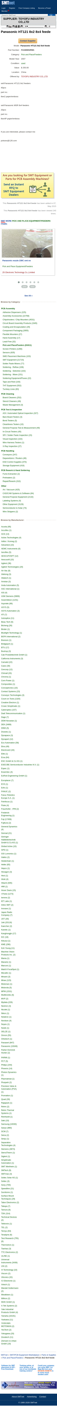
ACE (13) (5, 534)
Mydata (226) (7, 1002)
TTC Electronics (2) (9, 1252)
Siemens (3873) (8, 1149)
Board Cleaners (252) (12, 397)
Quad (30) (5, 1099)
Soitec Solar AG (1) (9, 1177)
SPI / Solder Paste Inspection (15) (17, 435)
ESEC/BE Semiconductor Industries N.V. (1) (20, 765)
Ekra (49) (5, 746)
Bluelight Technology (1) (11, 633)
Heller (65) (5, 864)
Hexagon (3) (6, 872)
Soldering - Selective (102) (14, 371)
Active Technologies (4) (11, 537)
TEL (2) (4, 1227)
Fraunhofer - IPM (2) (10, 809)
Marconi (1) (6, 965)
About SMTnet (18, 1396)
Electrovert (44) (8, 750)
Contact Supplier (28, 41)
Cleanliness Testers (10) (13, 424)
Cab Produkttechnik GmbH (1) (14, 655)
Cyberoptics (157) (9, 710)
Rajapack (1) (6, 1103)
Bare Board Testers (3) (12, 417)
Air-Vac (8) (5, 570)
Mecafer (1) (6, 973)
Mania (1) (5, 958)
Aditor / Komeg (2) (9, 541)
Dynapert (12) (7, 739)
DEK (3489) (6, 724)
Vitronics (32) (7, 1277)
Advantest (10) (7, 545)
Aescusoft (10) (7, 559)
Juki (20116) (6, 922)
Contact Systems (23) (10, 691)
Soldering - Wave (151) (13, 374)
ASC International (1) (10, 589)
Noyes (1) (5, 1024)
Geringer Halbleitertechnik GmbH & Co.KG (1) (9, 840)
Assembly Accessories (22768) (16, 316)
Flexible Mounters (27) (12, 334)
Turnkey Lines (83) (11, 389)
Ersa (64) (5, 757)
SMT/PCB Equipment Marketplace (24, 1355)
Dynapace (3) (7, 735)
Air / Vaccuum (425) (11, 489)
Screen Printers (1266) (12, 349)
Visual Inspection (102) (12, 439)
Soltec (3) (5, 1181)
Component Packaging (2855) (16, 330)
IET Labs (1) (6, 901)
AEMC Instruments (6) (11, 548)
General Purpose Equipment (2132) (18, 497)
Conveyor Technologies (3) (12, 695)
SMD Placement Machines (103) (17, 356)
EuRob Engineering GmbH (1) (14, 776)
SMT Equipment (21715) (13, 360)
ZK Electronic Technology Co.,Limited (18, 272)
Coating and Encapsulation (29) (16, 327)
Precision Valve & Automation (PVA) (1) (9, 1089)
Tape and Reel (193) (11, 382)
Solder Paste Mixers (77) (13, 363)
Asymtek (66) (7, 603)
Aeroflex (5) (6, 552)
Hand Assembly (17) (11, 338)
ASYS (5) (5, 607)
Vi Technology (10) (9, 1270)
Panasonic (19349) (9, 1046)
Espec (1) (5, 768)
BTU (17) (5, 647)
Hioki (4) (4, 879)
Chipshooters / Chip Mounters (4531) (19, 319)
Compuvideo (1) (8, 684)
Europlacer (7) (7, 780)
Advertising (31, 1396)
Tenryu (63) (6, 1231)
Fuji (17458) (6, 819)
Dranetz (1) (6, 732)
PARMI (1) (5, 1057)
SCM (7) (4, 1131)
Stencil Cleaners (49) (12, 401)
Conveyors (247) (10, 454)
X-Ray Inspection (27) (12, 446)
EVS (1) (4, 784)
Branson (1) (6, 640)
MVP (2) (4, 998)
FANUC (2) (6, 791)
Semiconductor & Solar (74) (15, 508)
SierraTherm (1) (8, 1152)
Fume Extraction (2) (11, 474)
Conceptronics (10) (9, 688)
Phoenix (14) (6, 1068)
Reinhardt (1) (7, 1117)
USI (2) (4, 1266)
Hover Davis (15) (8, 890)
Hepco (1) (5, 868)
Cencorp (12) (7, 669)
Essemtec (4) (7, 772)
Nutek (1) (5, 1028)
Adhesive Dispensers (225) (14, 312)
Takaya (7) (5, 1206)
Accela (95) (6, 527)
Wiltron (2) (5, 1298)
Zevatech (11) (7, 1337)
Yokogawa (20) (7, 1333)
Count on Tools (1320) (10, 699)
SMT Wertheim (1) (9, 1166)
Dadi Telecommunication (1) (13, 713)
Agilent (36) (6, 563)
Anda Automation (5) (10, 585)
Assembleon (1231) (9, 600)
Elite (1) (4, 754)
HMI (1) (4, 886)
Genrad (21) (6, 833)
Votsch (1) (5, 1284)
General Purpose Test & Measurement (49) (21, 428)
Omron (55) (6, 1035)
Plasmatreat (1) (8, 1079)
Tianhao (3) (6, 1248)
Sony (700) (6, 1185)
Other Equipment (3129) (13, 504)
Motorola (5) (6, 987)
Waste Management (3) (13, 405)
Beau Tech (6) (7, 622)
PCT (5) (4, 1061)
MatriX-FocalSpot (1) (10, 969)
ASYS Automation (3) (10, 611)
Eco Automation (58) (10, 743)
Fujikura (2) (6, 823)
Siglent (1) (5, 1156)
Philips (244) (6, 1065)
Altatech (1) (6, 578)
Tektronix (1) (6, 1223)
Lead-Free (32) (9, 341)
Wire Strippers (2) (10, 511)
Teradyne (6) (6, 1235)
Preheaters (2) (9, 477)
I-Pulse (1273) (7, 894)
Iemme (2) (5, 897)
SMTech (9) (6, 1170)
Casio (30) (5, 666)
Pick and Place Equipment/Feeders (17, 266)
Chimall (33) (6, 673)
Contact (42, 1396)
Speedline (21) (7, 1188)
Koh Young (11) (8, 948)
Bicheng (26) (6, 625)
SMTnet (4, 1355)
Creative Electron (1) (10, 702)
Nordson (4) (6, 1020)
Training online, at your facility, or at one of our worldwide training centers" (28, 1368)
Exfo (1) (4, 788)
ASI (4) (4, 592)
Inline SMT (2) (7, 905)
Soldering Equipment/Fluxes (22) (17, 378)
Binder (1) (5, 629)
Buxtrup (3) (6, 651)
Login (4, 8)
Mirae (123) (6, 980)
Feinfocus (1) (7, 801)
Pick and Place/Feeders (31, 54)
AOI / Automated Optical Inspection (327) (20, 413)
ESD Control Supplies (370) (15, 462)
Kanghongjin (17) (8, 933)
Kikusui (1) (5, 941)
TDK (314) (5, 1213)
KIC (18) (4, 937)
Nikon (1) (5, 1013)
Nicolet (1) (5, 1009)
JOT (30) (5, 919)
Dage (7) (5, 717)
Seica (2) (5, 1135)
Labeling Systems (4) (12, 500)
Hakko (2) (5, 857)
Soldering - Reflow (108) (13, 367)
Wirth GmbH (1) (8, 1302)
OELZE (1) (5, 1031)
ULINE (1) (5, 1256)
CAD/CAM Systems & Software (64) (18, 493)
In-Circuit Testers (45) (12, 431)
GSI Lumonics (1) (8, 853)
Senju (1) (5, 1139)
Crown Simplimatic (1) (10, 706)
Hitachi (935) (6, 883)
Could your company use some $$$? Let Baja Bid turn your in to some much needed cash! (46, 1370)
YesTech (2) (6, 1330)
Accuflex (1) (6, 530)
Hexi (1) (4, 875)
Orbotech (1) (6, 1039)
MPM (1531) (6, 991)
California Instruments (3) (12, 658)
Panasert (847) (7, 1042)
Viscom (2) (5, 1273)
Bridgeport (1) (7, 644)
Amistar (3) (6, 581)
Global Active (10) (9, 846)
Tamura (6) (6, 1210)
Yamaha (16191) (8, 1316)
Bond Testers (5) (10, 420)
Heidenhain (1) (7, 861)
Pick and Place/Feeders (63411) (17, 345)
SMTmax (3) (6, 1174)
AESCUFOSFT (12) (9, 556)
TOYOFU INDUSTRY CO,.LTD (31, 20)
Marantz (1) (6, 962)
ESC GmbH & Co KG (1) (11, 761)
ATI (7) (4, 614)
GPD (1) (4, 850)
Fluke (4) (5, 805)
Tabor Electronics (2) (10, 1202)
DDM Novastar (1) (9, 721)
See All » (28, 296)
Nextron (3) (6, 1006)
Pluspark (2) (6, 1082)
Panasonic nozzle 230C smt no (16, 260)
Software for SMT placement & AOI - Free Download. (8, 1367)
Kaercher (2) (6, 926)
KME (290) (5, 944)
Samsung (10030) (9, 1124)
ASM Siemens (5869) (10, 596)
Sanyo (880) (6, 1128)
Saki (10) (5, 1120)
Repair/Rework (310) (12, 481)
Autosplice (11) (7, 618)
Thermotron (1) (7, 1245)
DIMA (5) (5, 728)
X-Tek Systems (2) (9, 1306)
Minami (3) (5, 977)
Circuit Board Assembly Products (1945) (20, 323)
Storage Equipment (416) (13, 465)
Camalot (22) (6, 662)
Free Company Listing (27, 8)
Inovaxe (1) (6, 908)
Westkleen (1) (7, 1295)
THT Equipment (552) (12, 385)
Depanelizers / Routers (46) (15, 458)
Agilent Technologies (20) (12, 567)
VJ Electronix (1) (8, 1281)
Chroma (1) (6, 677)
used (23, 63)
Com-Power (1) (7, 680)
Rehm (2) (5, 1106)
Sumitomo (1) (7, 1192)
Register (12, 8)
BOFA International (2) (11, 636)
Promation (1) (7, 1095)
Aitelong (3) (6, 574)
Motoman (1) (6, 984)
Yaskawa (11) (7, 1319)
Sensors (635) (9, 352)
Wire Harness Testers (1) (13, 442)
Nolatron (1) (6, 1017)
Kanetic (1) (6, 930)
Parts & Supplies (49, 1355)
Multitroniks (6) (7, 995)
